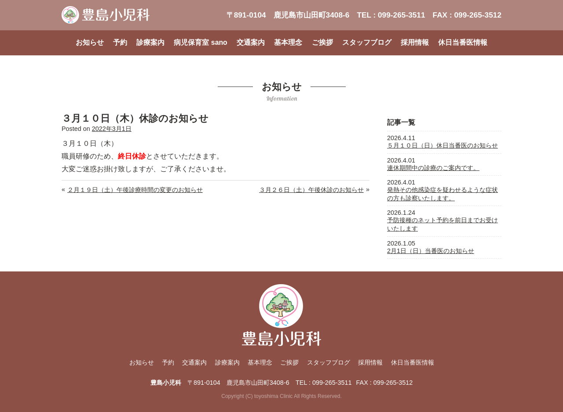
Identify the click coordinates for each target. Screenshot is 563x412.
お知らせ (90, 42)
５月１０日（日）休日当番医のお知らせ (442, 145)
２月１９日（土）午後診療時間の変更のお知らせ (135, 189)
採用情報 (415, 42)
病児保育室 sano (200, 42)
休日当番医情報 (462, 42)
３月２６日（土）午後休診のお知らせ (311, 189)
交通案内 (251, 42)
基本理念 (288, 42)
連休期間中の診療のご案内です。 (433, 167)
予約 (120, 42)
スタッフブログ (366, 42)
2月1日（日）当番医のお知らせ (430, 250)
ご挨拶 (322, 42)
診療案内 (150, 42)
